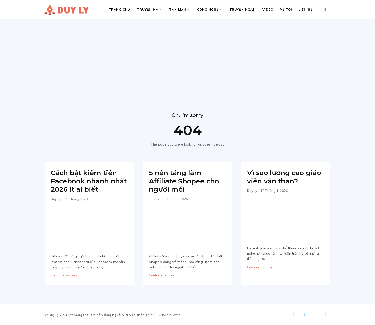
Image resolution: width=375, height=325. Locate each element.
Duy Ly (56, 199)
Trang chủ (119, 9)
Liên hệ (306, 9)
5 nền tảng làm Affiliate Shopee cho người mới (185, 181)
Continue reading (64, 275)
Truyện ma (149, 9)
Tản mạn (179, 9)
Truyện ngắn (242, 9)
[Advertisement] (187, 54)
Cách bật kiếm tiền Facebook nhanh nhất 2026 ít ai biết (85, 181)
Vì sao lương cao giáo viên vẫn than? (285, 177)
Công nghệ (209, 9)
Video (267, 9)
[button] (325, 10)
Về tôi (286, 9)
